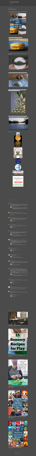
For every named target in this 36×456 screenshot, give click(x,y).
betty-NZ (11, 286)
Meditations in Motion (13, 260)
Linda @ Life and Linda (13, 224)
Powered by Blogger (18, 452)
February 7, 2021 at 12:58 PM (17, 295)
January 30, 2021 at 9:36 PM (18, 224)
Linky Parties (14, 4)
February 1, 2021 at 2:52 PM (17, 256)
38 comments (11, 448)
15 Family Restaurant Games (14, 325)
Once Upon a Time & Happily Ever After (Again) (15, 268)
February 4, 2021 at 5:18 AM (17, 282)
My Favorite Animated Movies (14, 447)
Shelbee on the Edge (12, 291)
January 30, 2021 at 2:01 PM (22, 212)
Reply (11, 229)
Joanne (13, 206)
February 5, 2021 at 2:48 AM (15, 286)
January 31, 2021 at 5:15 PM (17, 226)
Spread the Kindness (14, 131)
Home (11, 4)
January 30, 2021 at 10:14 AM (15, 203)
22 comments (11, 326)
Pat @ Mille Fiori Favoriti (13, 217)
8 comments (11, 357)
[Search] (27, 2)
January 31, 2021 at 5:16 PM (17, 243)
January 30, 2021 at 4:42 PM (19, 217)
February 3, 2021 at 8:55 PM (24, 268)
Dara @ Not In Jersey (12, 254)
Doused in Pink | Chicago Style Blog (14, 212)
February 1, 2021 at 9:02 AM (18, 254)
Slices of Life (14, 2)
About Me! (17, 4)
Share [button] (8, 326)
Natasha (11, 203)
